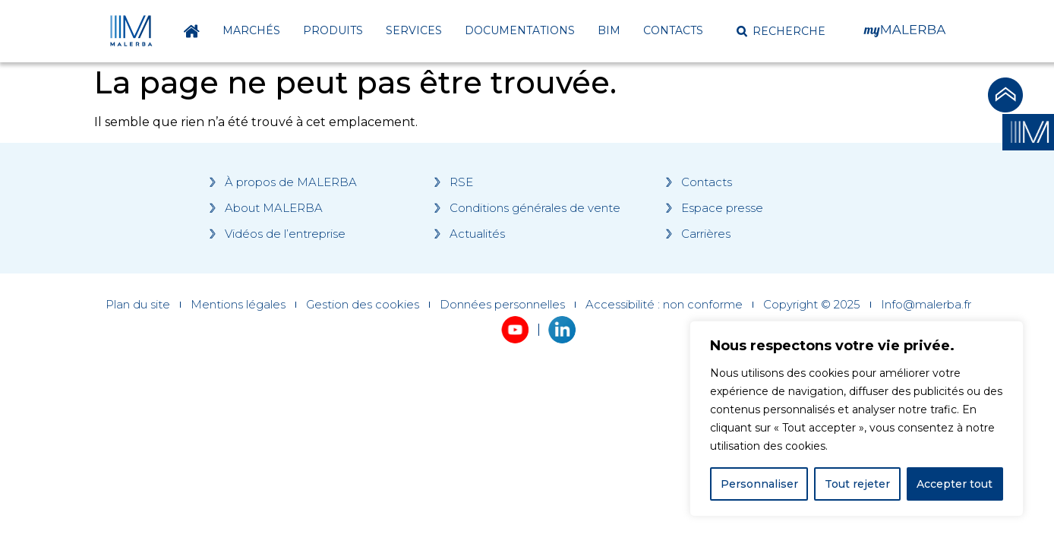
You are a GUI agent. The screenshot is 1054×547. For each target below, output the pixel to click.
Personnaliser (759, 484)
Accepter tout (954, 484)
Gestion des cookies (362, 304)
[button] (781, 31)
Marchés (251, 30)
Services (414, 30)
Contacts (673, 30)
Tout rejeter (857, 484)
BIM (609, 30)
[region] (857, 419)
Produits (333, 30)
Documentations (520, 30)
